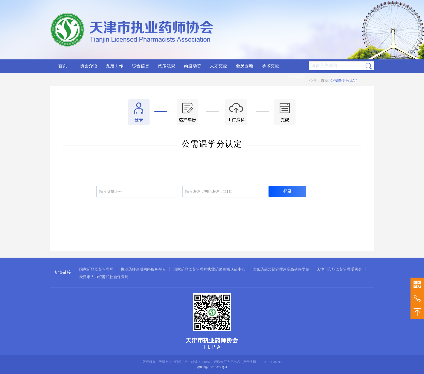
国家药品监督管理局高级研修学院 (281, 269)
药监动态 (192, 65)
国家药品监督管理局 (96, 269)
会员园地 (244, 65)
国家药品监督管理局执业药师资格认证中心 (209, 269)
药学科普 (296, 76)
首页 (62, 65)
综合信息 (140, 65)
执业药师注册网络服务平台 (143, 269)
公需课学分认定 (343, 81)
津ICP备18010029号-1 (212, 367)
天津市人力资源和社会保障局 (103, 277)
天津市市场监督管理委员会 (339, 269)
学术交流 (270, 65)
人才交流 (218, 65)
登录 (287, 191)
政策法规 (166, 65)
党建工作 (114, 65)
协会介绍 (88, 65)
